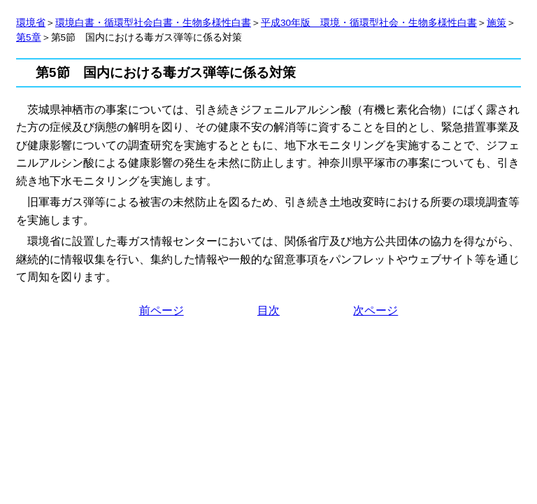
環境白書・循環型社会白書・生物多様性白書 (153, 23)
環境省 (30, 23)
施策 (496, 23)
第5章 (28, 37)
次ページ (375, 310)
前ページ (161, 310)
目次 (268, 310)
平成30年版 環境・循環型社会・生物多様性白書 (369, 23)
